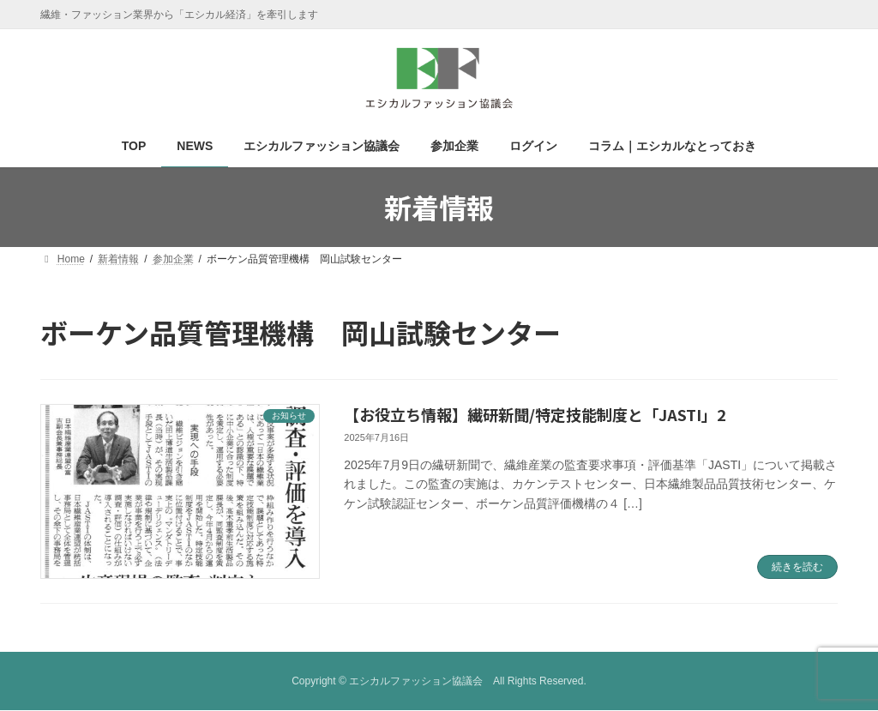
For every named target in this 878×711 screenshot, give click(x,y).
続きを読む (797, 567)
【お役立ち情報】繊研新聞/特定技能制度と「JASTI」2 (535, 414)
